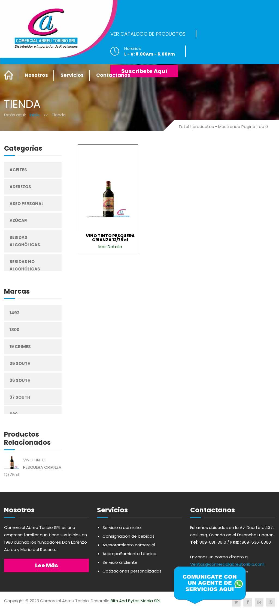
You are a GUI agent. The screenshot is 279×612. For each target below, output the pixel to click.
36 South (20, 380)
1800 (14, 330)
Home (9, 75)
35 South (20, 363)
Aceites (18, 170)
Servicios (72, 75)
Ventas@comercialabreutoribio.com (227, 564)
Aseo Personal (27, 203)
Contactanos (113, 75)
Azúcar (18, 220)
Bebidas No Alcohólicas (25, 265)
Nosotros (36, 75)
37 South (20, 397)
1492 (14, 313)
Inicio (35, 115)
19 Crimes (20, 346)
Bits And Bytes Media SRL (135, 601)
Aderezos (20, 187)
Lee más (46, 565)
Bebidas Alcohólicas (25, 241)
